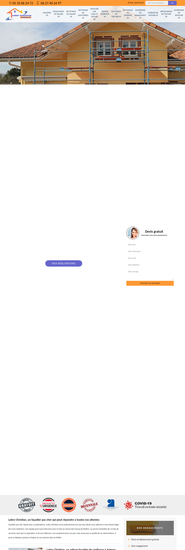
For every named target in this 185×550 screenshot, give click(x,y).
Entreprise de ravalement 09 (140, 14)
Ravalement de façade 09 (58, 14)
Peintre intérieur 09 (104, 14)
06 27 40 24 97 (48, 3)
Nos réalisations (63, 263)
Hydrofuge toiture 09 (153, 14)
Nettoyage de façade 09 (71, 14)
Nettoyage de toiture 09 (116, 14)
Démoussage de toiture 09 (166, 14)
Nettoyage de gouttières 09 (83, 14)
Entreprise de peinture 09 (179, 14)
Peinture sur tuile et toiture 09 (94, 14)
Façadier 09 (47, 14)
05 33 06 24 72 (20, 3)
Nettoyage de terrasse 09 (128, 14)
